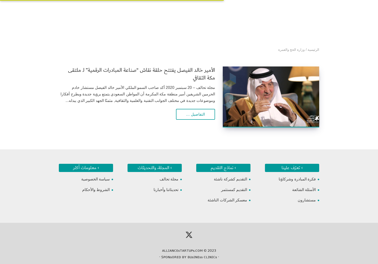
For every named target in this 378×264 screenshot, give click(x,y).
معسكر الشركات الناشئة (227, 200)
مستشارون (307, 200)
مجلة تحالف (169, 179)
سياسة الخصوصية (95, 179)
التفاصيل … (195, 114)
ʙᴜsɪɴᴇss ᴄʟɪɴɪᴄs (202, 257)
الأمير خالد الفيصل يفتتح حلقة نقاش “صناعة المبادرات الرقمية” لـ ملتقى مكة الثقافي (141, 74)
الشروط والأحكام (96, 190)
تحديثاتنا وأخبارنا (166, 190)
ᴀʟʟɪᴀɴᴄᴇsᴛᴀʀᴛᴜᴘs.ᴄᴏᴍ (182, 250)
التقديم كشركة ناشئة (230, 179)
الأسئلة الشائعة (304, 190)
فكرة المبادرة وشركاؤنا (297, 179)
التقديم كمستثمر (234, 190)
